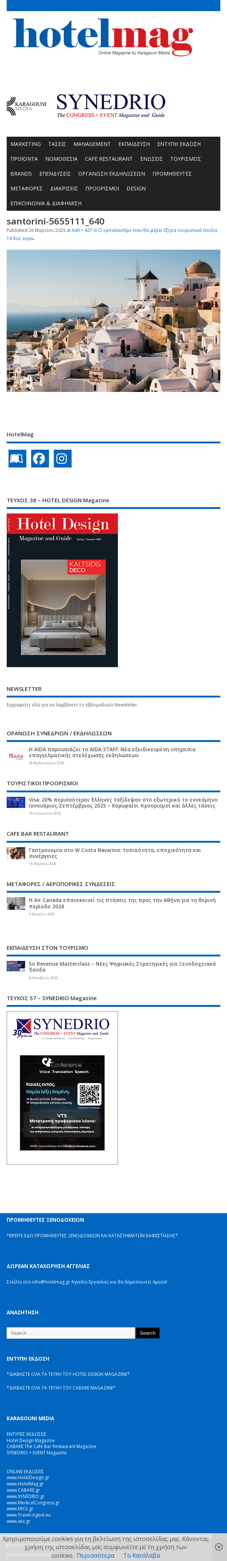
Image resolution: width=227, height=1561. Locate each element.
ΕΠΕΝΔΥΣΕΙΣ (55, 173)
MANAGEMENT (92, 143)
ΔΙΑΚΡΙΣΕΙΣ (64, 188)
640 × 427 (82, 230)
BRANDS (21, 173)
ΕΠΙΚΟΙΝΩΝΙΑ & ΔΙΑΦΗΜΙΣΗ (46, 203)
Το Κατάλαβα (141, 1555)
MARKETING (25, 143)
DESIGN (136, 188)
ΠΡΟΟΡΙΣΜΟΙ (102, 188)
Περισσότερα (95, 1555)
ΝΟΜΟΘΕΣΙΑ (61, 158)
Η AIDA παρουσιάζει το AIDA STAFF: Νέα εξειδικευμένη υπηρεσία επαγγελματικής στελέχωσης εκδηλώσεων (112, 752)
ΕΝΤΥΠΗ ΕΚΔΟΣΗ (179, 143)
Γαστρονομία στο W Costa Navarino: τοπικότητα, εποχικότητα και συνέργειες (115, 853)
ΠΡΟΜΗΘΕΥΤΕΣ (172, 173)
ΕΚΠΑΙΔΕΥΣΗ (134, 143)
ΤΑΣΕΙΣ (57, 143)
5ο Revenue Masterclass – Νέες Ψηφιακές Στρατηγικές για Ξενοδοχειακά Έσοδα (122, 967)
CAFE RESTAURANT (109, 158)
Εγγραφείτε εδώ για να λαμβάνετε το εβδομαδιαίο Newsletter (72, 705)
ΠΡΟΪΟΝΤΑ (24, 158)
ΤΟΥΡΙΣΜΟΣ (185, 158)
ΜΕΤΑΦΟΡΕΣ (26, 188)
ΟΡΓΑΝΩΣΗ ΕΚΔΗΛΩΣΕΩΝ (111, 173)
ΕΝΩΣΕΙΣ (151, 158)
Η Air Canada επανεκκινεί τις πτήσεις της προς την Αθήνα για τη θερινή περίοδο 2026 (122, 903)
